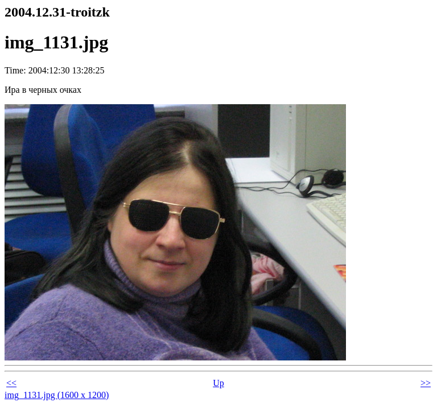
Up (218, 383)
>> (425, 383)
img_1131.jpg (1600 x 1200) (57, 395)
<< (11, 383)
